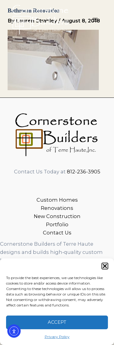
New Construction (57, 216)
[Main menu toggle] (95, 20)
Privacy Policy (57, 336)
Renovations (57, 208)
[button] (105, 266)
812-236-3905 (83, 172)
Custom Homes (57, 200)
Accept (57, 322)
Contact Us (57, 233)
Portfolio (57, 224)
